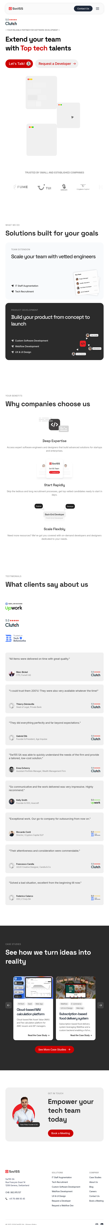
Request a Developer (61, 1201)
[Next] (100, 1005)
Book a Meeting (60, 1133)
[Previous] (8, 1005)
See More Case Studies (54, 1049)
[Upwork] (13, 607)
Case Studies (95, 1177)
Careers (93, 1191)
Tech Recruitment (60, 1182)
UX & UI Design (59, 1196)
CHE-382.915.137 (13, 1192)
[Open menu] (97, 8)
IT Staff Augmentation (62, 1177)
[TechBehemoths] (15, 638)
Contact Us (83, 8)
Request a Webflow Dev (63, 1205)
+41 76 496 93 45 (17, 1198)
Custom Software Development (66, 1187)
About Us (93, 1182)
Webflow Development (62, 1191)
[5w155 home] (40, 8)
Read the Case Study (39, 1035)
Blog (91, 1187)
